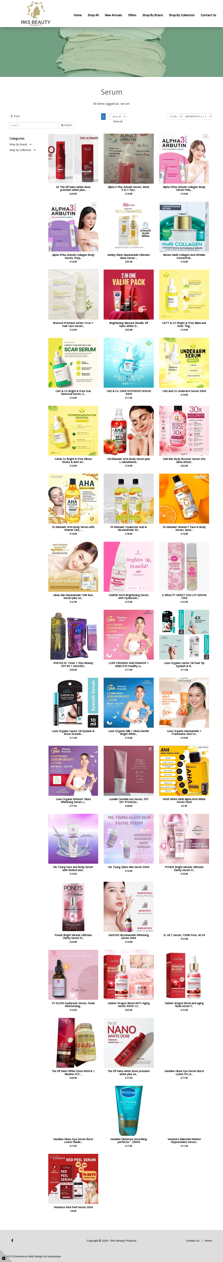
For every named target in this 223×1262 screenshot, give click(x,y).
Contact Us (208, 15)
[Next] (107, 116)
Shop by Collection (182, 15)
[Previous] (99, 116)
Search (66, 124)
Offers (132, 15)
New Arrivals (113, 15)
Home (78, 15)
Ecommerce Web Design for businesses (37, 1255)
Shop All (93, 15)
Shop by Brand (153, 15)
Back (15, 116)
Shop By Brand (20, 144)
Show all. (118, 121)
